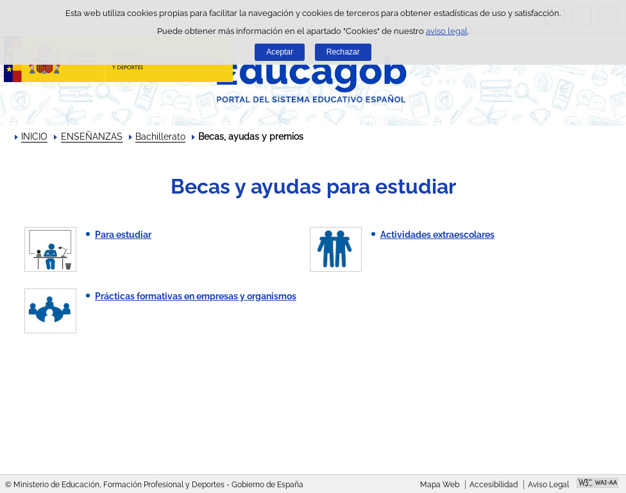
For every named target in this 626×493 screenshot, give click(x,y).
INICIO (34, 136)
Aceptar (279, 51)
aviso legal (447, 31)
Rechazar (343, 51)
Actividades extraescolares (437, 235)
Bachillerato (160, 136)
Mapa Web (439, 484)
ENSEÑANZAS (92, 136)
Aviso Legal (548, 484)
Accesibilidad (494, 484)
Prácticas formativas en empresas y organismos (195, 296)
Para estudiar (123, 235)
